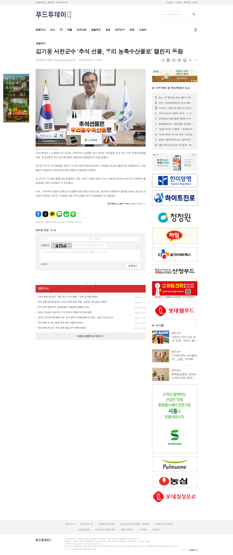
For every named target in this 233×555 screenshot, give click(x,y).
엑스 (45, 214)
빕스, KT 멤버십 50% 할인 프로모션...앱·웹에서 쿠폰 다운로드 (177, 97)
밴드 (73, 214)
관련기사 (43, 288)
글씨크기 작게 (195, 60)
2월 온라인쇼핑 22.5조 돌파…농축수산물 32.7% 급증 (177, 145)
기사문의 (178, 2)
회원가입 (187, 2)
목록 (168, 60)
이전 (86, 283)
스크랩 (184, 60)
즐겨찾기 (51, 2)
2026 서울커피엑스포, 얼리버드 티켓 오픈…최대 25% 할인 (177, 139)
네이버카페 (66, 214)
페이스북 (38, 214)
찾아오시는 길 (86, 524)
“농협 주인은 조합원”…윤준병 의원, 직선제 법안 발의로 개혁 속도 (177, 129)
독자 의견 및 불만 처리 (105, 529)
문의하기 (156, 529)
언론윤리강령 (83, 529)
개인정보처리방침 (106, 524)
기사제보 (169, 2)
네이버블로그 (59, 214)
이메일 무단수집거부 (164, 524)
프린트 (179, 60)
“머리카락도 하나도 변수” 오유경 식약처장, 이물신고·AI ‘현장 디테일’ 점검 (177, 134)
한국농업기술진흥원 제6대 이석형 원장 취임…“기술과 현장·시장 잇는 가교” (177, 118)
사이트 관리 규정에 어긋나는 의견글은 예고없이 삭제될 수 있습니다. (74, 252)
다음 (95, 283)
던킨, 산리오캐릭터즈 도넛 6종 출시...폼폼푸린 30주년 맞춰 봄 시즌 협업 (177, 102)
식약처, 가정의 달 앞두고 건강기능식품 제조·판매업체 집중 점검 (177, 108)
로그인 (194, 2)
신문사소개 (70, 524)
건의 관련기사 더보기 (90, 336)
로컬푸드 (41, 43)
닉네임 (45, 238)
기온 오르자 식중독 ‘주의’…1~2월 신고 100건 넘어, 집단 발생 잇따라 (177, 113)
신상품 (160, 325)
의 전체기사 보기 (125, 203)
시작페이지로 (41, 2)
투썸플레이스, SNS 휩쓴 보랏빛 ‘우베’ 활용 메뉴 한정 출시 (177, 124)
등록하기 (132, 265)
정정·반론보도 (127, 529)
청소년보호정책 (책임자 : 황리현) (134, 524)
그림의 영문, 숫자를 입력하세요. (88, 245)
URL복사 (162, 60)
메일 (173, 60)
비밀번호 (97, 238)
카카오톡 (52, 214)
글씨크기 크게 (190, 60)
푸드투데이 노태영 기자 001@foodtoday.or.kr (56, 60)
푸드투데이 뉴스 (173, 88)
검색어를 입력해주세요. (171, 14)
